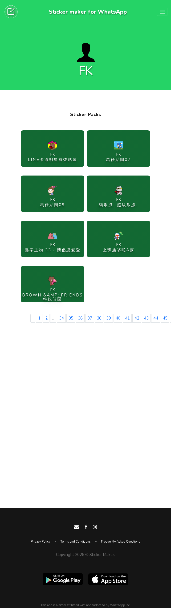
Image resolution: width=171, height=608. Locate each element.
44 (155, 318)
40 (118, 318)
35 (71, 318)
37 (89, 318)
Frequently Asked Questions (120, 542)
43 (146, 318)
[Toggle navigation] (162, 12)
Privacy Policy (40, 542)
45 (165, 318)
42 (136, 318)
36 (80, 318)
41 (127, 318)
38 (99, 318)
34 (61, 318)
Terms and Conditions (76, 542)
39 (108, 318)
